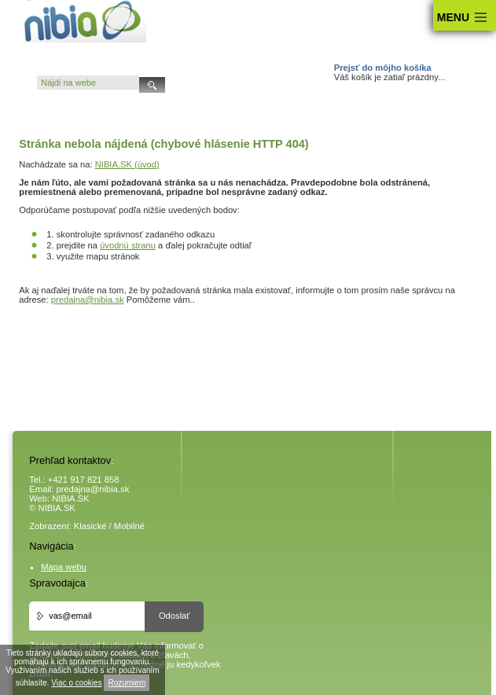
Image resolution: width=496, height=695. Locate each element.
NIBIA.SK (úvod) (127, 164)
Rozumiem (126, 682)
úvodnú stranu (128, 245)
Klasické (90, 526)
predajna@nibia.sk (87, 299)
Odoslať (174, 615)
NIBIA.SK (70, 498)
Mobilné (129, 526)
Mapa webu (63, 567)
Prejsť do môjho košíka (383, 67)
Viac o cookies (76, 682)
